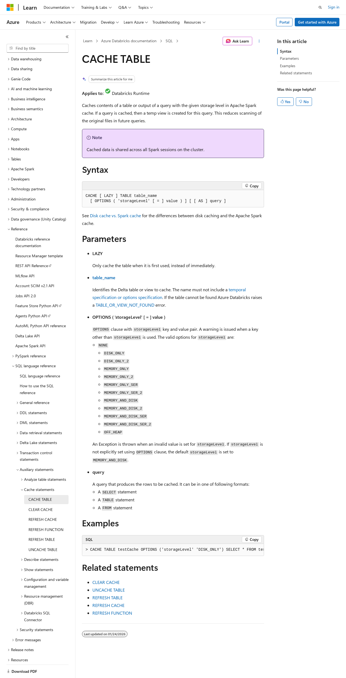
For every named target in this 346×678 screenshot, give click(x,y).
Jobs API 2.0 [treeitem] (25, 276)
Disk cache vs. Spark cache (115, 215)
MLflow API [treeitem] (25, 256)
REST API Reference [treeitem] (31, 246)
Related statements (296, 72)
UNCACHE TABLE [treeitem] (43, 530)
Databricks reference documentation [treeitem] (32, 223)
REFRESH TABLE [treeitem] (42, 520)
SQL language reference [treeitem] (40, 357)
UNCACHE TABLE (108, 590)
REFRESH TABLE (107, 597)
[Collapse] (67, 37)
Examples (287, 65)
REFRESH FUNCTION (112, 613)
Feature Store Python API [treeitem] (36, 286)
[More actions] (259, 41)
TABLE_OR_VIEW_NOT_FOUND (125, 305)
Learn (87, 40)
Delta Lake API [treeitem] (27, 317)
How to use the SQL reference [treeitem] (37, 370)
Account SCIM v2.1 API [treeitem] (34, 266)
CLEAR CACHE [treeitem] (41, 490)
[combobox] (38, 48)
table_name (103, 277)
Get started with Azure (317, 22)
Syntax (285, 51)
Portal (284, 22)
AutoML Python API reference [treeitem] (40, 306)
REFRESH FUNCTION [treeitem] (46, 510)
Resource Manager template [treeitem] (39, 236)
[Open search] (320, 7)
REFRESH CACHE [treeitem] (43, 500)
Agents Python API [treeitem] (31, 297)
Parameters (289, 58)
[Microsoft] (10, 7)
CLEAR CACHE (106, 582)
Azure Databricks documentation (129, 40)
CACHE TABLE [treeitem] (40, 480)
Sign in (333, 7)
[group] (173, 550)
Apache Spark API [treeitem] (30, 326)
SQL (169, 40)
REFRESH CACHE (108, 605)
